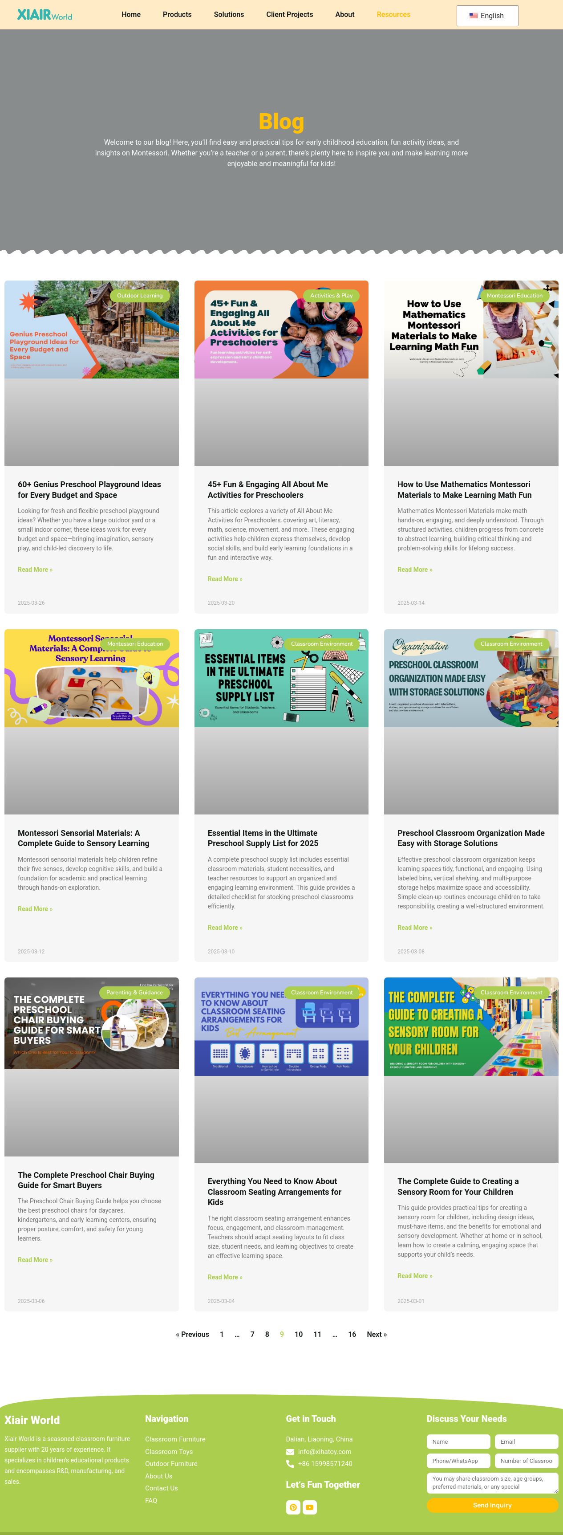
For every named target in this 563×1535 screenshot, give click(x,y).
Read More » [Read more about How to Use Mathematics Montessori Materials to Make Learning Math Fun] (415, 569)
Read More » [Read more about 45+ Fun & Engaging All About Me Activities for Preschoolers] (225, 578)
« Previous (192, 1334)
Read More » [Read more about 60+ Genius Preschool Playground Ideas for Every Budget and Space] (35, 569)
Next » (377, 1334)
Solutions (229, 14)
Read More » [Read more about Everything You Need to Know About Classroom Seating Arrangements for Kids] (225, 1277)
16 (352, 1334)
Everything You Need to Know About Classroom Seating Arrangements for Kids (275, 1192)
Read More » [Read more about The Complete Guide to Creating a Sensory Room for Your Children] (415, 1275)
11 (317, 1334)
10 (299, 1334)
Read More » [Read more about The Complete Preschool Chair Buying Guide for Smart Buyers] (35, 1259)
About (345, 14)
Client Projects (289, 14)
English (487, 16)
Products (177, 14)
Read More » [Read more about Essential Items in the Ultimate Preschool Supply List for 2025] (225, 927)
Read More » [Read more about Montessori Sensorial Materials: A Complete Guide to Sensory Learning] (35, 908)
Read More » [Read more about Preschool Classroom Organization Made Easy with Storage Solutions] (415, 927)
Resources (394, 14)
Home (131, 14)
